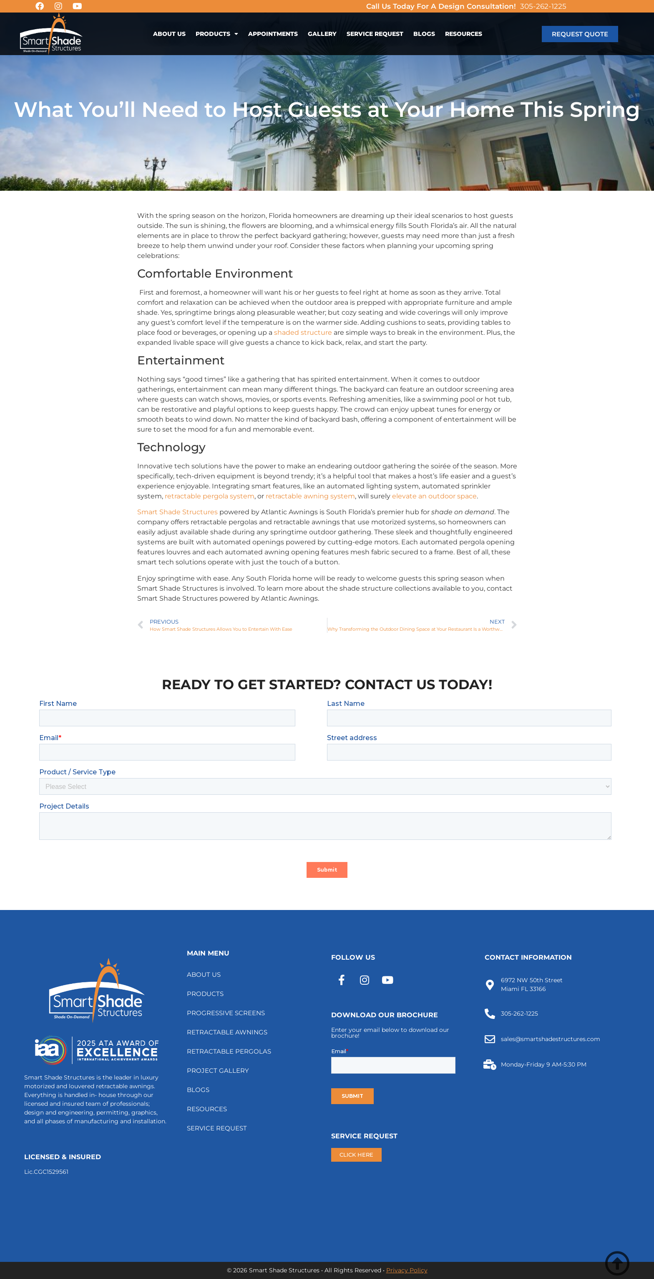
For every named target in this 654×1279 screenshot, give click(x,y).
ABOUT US (169, 34)
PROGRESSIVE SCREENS (226, 1013)
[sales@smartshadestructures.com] (490, 1039)
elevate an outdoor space (434, 496)
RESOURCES (463, 34)
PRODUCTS (217, 34)
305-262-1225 (543, 6)
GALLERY (322, 34)
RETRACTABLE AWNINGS (227, 1032)
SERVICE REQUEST (375, 34)
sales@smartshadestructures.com (550, 1039)
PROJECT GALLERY (218, 1070)
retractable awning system (310, 496)
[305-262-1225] (490, 1014)
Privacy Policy (407, 1270)
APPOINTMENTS (273, 34)
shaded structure (303, 332)
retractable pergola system (209, 496)
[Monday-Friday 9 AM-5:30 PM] (490, 1064)
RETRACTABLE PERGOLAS (229, 1051)
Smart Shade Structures (177, 512)
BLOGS (424, 34)
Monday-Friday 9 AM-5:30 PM (543, 1064)
